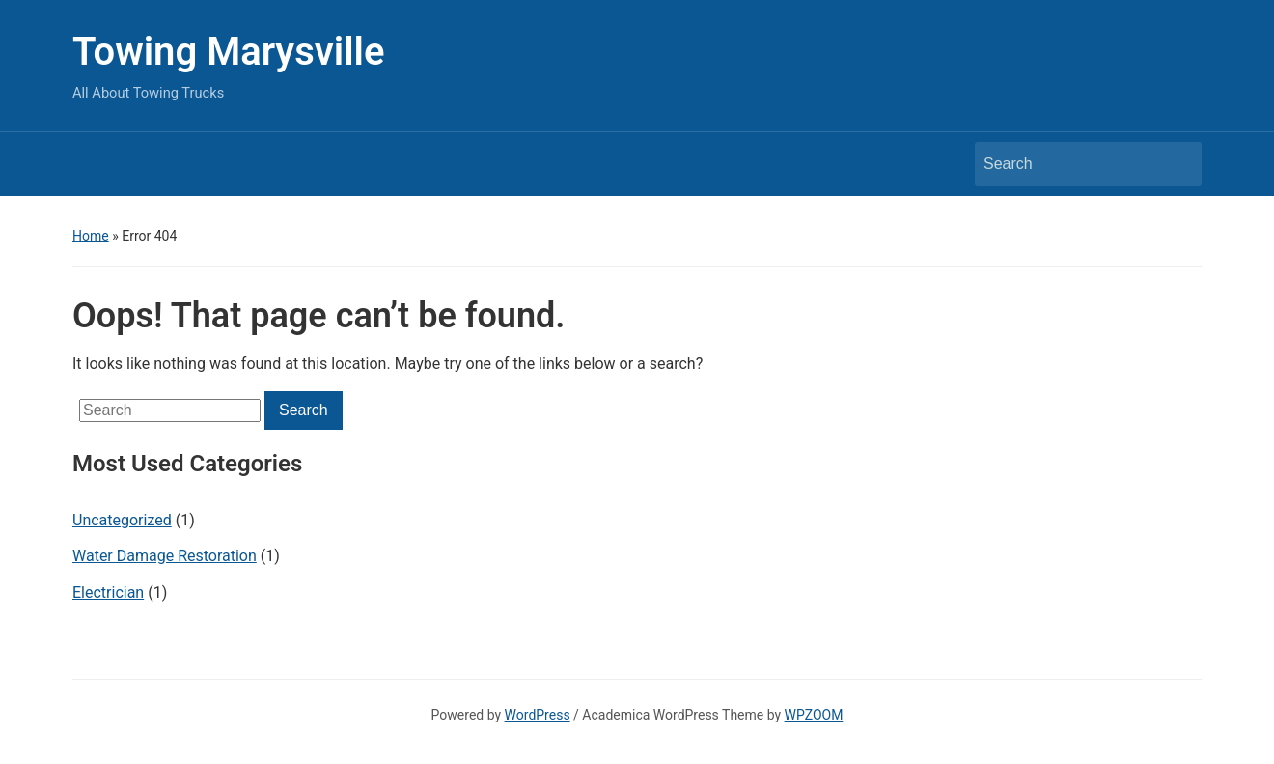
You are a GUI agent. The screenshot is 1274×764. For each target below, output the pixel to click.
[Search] (1070, 164)
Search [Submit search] (1177, 164)
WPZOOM (814, 714)
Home (90, 235)
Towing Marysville (228, 51)
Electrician (108, 592)
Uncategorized (122, 520)
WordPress (537, 714)
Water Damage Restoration (164, 556)
